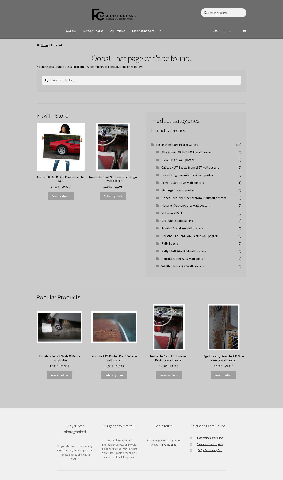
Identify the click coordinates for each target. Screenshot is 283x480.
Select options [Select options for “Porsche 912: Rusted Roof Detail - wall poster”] (114, 375)
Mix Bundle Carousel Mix (177, 221)
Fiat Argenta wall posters (178, 190)
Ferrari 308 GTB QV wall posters (182, 183)
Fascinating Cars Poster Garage (177, 145)
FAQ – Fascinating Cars (210, 450)
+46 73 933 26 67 (167, 444)
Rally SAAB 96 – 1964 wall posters (183, 251)
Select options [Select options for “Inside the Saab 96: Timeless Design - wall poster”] (113, 196)
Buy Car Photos (93, 31)
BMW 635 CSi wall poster (177, 160)
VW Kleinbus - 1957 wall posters (182, 266)
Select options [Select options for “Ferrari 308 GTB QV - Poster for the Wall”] (61, 196)
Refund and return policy (210, 444)
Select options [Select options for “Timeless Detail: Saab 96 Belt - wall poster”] (59, 375)
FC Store (70, 31)
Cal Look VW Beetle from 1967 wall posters (190, 167)
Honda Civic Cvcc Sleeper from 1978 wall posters (193, 198)
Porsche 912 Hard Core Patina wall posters (190, 236)
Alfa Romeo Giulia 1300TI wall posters (187, 152)
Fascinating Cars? (143, 31)
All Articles (117, 31)
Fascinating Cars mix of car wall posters (188, 175)
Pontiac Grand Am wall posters (182, 228)
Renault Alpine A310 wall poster (183, 259)
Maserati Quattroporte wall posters (185, 205)
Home (44, 45)
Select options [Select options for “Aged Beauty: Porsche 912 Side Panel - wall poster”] (224, 375)
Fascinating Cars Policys (210, 438)
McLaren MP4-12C (173, 213)
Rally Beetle (169, 243)
